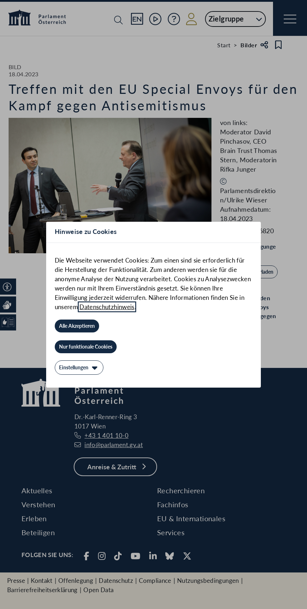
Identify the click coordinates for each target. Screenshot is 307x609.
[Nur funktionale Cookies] (86, 346)
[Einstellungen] (79, 367)
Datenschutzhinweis (106, 307)
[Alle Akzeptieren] (77, 326)
